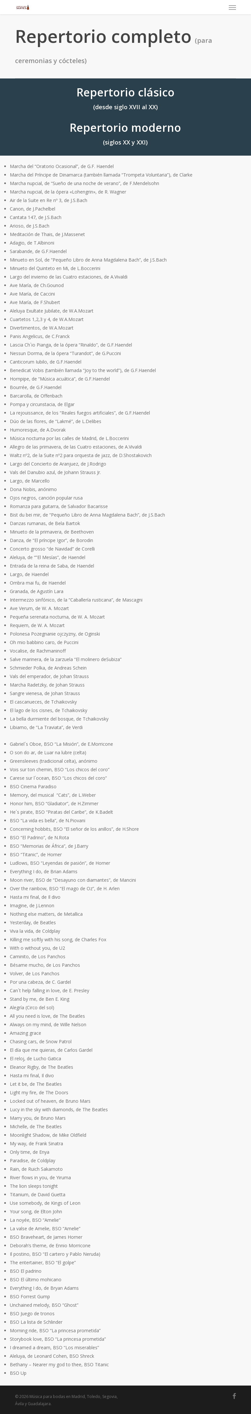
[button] (232, 7)
